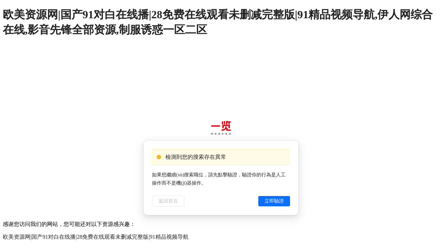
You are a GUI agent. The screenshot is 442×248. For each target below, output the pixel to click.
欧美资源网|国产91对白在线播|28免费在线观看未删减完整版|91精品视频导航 (96, 237)
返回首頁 (168, 201)
